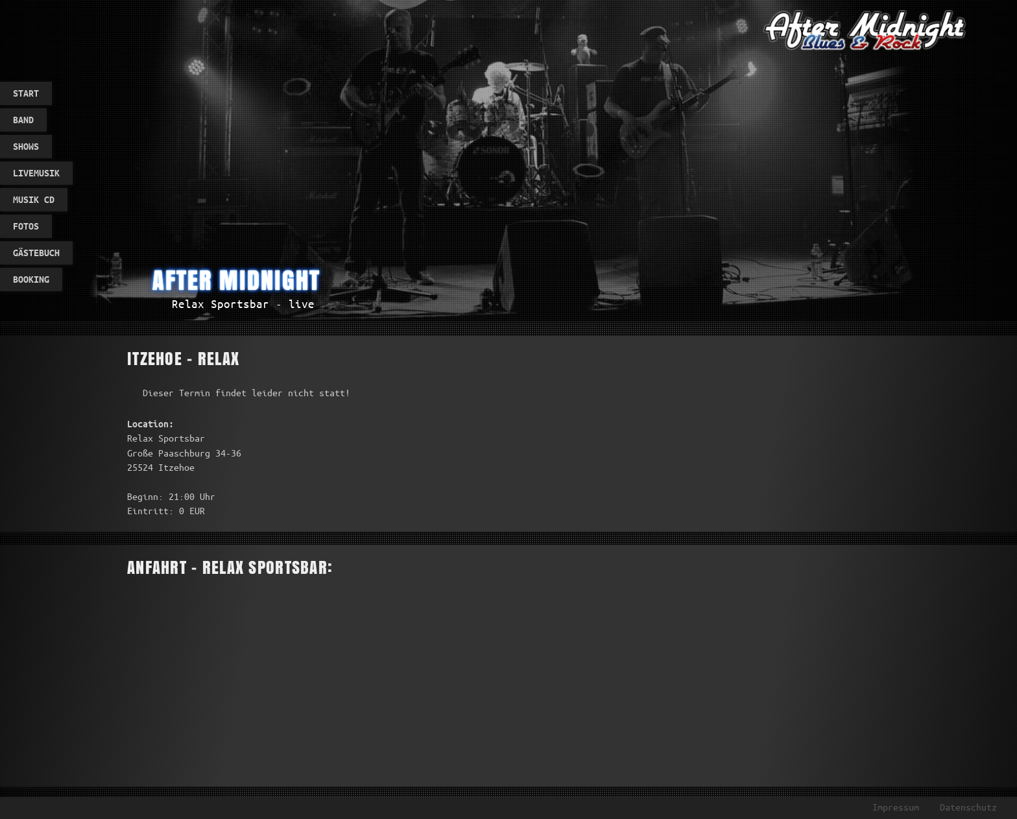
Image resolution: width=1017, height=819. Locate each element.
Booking (31, 279)
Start (26, 93)
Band (23, 120)
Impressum (895, 807)
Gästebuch (36, 253)
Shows (26, 146)
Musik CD (33, 200)
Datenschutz (968, 807)
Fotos (26, 226)
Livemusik (36, 173)
